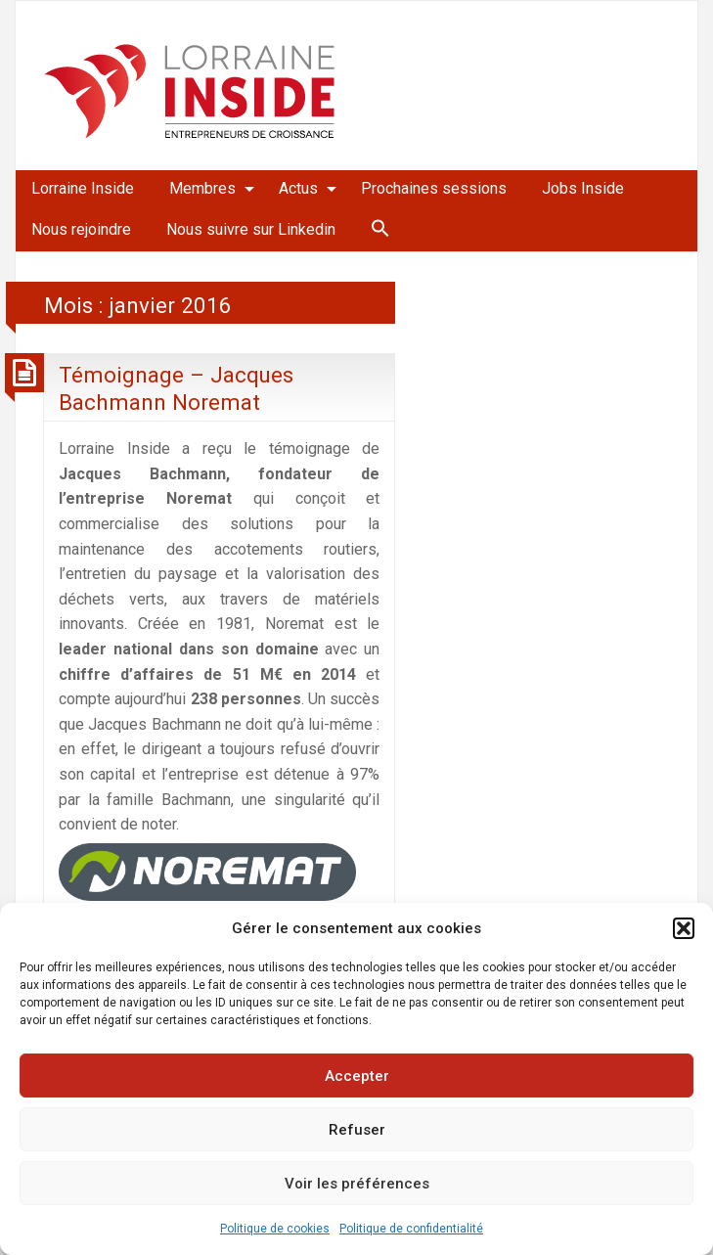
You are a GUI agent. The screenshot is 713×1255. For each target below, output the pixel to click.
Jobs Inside (583, 188)
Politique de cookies (275, 1228)
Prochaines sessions (434, 188)
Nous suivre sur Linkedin (250, 229)
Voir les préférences (357, 1183)
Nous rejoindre (81, 229)
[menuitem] (83, 188)
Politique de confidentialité (411, 1228)
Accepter (357, 1076)
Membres (202, 188)
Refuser (357, 1130)
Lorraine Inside (82, 188)
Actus (298, 188)
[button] (683, 928)
